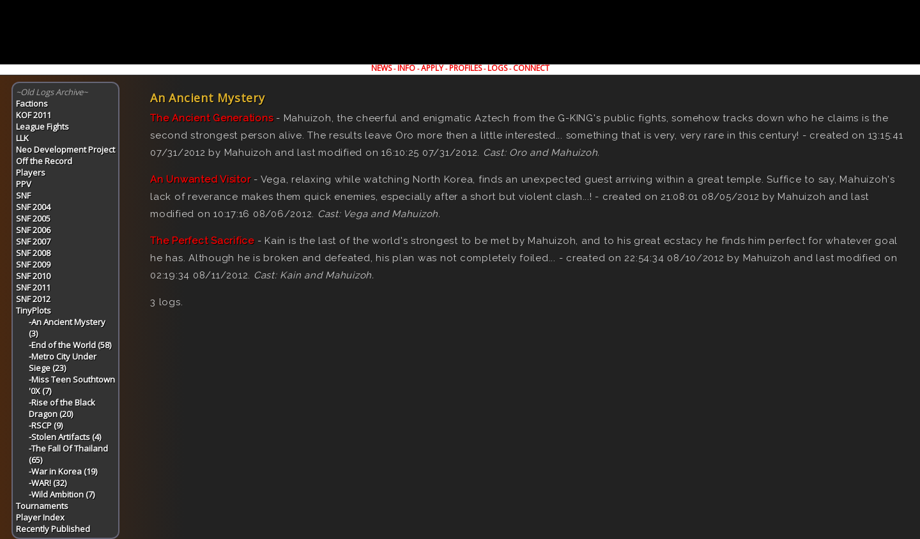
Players (30, 172)
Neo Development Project (65, 149)
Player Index (40, 517)
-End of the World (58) (70, 345)
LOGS (497, 68)
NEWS (381, 68)
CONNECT (531, 68)
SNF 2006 (33, 230)
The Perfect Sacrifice (202, 241)
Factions (32, 103)
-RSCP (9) (46, 425)
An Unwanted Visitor (200, 179)
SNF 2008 (33, 253)
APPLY (432, 68)
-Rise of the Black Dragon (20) (62, 408)
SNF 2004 (33, 207)
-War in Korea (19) (63, 471)
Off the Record (44, 161)
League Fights (42, 126)
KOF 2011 (33, 115)
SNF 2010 (33, 276)
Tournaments (42, 506)
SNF (23, 195)
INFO (406, 68)
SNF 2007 (33, 241)
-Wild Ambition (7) (62, 494)
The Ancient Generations (211, 118)
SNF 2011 (33, 287)
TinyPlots (33, 310)
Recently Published (53, 529)
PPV (23, 184)
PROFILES (465, 68)
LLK (22, 138)
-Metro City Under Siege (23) (62, 362)
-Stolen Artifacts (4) (65, 437)
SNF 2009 (33, 264)
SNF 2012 (33, 299)
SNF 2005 (33, 218)
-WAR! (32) (47, 483)
